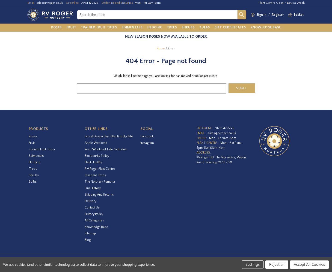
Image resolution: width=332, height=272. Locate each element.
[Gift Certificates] (230, 28)
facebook (147, 136)
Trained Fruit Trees (42, 149)
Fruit (32, 143)
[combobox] (157, 14)
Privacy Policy (94, 214)
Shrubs (34, 175)
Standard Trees (95, 175)
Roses (33, 136)
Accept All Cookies (309, 264)
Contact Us (92, 207)
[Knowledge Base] (265, 28)
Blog (88, 240)
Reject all (277, 264)
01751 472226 (89, 2)
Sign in (261, 15)
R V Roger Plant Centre (100, 169)
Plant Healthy (93, 162)
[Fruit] (71, 28)
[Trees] (172, 28)
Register (278, 15)
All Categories (94, 220)
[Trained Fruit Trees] (99, 28)
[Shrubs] (188, 28)
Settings (253, 264)
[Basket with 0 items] (299, 14)
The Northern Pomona (100, 182)
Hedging (34, 162)
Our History (93, 188)
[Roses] (56, 28)
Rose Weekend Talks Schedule (106, 149)
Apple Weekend (96, 143)
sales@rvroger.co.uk (49, 2)
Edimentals (36, 156)
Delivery (90, 201)
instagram (147, 143)
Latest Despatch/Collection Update (109, 136)
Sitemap (90, 233)
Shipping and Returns (99, 194)
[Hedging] (155, 28)
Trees (33, 169)
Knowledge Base (96, 227)
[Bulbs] (204, 28)
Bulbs (33, 182)
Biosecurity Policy (97, 156)
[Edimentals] (132, 28)
